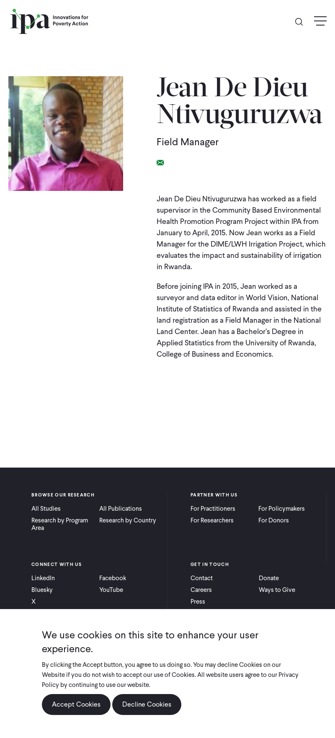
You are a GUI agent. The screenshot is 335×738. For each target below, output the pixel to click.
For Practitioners (213, 508)
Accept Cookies (76, 710)
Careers (201, 590)
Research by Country (127, 520)
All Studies (46, 508)
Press (198, 601)
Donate (269, 578)
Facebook (112, 578)
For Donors (273, 520)
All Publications (120, 508)
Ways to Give (277, 590)
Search (302, 21)
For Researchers (212, 520)
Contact (202, 578)
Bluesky (42, 590)
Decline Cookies (146, 710)
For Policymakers (281, 508)
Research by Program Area (59, 524)
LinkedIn (43, 578)
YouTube (111, 590)
